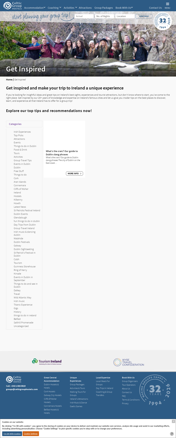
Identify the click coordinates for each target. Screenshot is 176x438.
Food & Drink (20, 149)
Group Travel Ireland (24, 228)
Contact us (127, 392)
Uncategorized (21, 326)
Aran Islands (20, 181)
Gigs (16, 308)
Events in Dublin (22, 163)
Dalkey (17, 290)
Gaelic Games (76, 406)
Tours (16, 153)
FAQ (123, 396)
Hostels (17, 196)
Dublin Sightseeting (24, 249)
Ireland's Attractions (79, 399)
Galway (17, 245)
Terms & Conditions (131, 399)
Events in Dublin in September (23, 279)
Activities (69, 7)
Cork (16, 178)
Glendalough (20, 217)
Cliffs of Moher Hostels (50, 401)
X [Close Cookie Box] (173, 421)
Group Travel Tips (23, 160)
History (17, 311)
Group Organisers (130, 381)
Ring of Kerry (20, 270)
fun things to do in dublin (27, 221)
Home (9, 79)
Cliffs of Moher (21, 188)
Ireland (17, 192)
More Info (74, 173)
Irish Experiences (22, 131)
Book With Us (123, 7)
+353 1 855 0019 (18, 386)
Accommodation (34, 7)
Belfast (17, 318)
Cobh (16, 259)
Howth (17, 203)
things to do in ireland (25, 315)
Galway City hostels (52, 395)
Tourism (18, 262)
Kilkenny (18, 199)
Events (17, 142)
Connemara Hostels (53, 406)
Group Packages (103, 7)
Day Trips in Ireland (104, 388)
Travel (17, 293)
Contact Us (155, 7)
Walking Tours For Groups (78, 394)
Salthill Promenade (23, 322)
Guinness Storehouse (25, 266)
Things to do (20, 174)
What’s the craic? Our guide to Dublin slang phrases (62, 153)
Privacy (125, 403)
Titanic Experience (23, 304)
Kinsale (17, 273)
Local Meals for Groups (103, 383)
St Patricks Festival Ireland (27, 210)
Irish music (19, 301)
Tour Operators (128, 385)
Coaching (53, 7)
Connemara (20, 185)
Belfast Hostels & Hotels (51, 411)
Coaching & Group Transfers (104, 394)
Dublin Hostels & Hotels (51, 386)
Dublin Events (21, 213)
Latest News (20, 206)
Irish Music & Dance (78, 402)
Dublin (17, 167)
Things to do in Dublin (25, 146)
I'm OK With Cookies (12, 434)
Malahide (18, 238)
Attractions (85, 7)
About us (126, 388)
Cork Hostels (49, 391)
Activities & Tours (77, 388)
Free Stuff (19, 171)
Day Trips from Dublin (25, 224)
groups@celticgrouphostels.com (22, 389)
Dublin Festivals (22, 242)
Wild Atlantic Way (22, 297)
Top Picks (18, 135)
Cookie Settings (31, 433)
